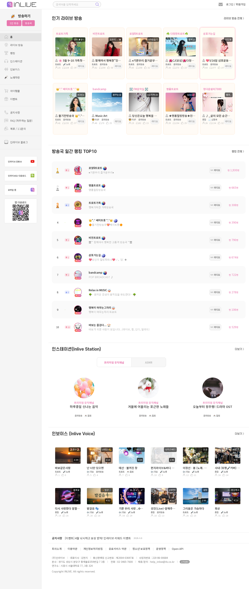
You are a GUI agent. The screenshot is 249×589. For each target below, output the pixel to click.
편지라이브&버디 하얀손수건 (163, 468)
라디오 (81, 66)
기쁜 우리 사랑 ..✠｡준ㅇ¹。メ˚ (131, 508)
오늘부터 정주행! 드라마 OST (212, 406)
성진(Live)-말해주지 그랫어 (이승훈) (163, 508)
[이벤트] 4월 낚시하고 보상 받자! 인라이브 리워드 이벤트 (98, 538)
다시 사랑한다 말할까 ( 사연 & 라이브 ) (67, 508)
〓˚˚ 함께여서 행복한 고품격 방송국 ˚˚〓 (110, 242)
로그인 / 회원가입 (236, 4)
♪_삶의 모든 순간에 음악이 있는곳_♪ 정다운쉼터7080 (217, 116)
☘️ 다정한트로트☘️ (177, 33)
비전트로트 (99, 33)
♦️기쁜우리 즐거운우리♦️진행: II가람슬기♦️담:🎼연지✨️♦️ (143, 60)
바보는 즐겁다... (98, 325)
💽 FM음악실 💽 (139, 89)
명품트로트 (172, 89)
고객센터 (184, 561)
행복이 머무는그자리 (100, 307)
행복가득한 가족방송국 (101, 207)
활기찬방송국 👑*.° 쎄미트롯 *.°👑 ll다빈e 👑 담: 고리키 (70, 116)
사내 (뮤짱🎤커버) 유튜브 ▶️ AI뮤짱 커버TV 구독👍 (227, 468)
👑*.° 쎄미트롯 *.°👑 (68, 89)
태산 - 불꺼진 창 (128, 468)
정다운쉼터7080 (212, 89)
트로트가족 (62, 33)
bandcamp (99, 89)
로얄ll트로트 (136, 33)
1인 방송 (14, 23)
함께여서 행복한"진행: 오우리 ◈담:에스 (107, 60)
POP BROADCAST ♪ (101, 277)
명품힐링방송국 (97, 190)
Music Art (99, 116)
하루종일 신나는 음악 (84, 406)
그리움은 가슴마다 (193, 508)
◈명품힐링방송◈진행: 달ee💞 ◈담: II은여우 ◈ (180, 116)
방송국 (28, 23)
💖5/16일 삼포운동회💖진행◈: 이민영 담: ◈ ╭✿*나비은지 (217, 60)
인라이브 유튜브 (22, 161)
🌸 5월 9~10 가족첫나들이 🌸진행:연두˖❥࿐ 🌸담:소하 (70, 60)
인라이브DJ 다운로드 (22, 175)
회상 (217, 508)
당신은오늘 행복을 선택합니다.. (143, 116)
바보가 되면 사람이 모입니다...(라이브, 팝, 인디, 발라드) (119, 329)
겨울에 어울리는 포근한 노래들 (148, 406)
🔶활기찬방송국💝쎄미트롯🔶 (106, 224)
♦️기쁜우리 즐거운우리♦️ (101, 172)
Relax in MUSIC (98, 290)
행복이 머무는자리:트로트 (103, 312)
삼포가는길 (209, 33)
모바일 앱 (22, 190)
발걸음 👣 (93, 508)
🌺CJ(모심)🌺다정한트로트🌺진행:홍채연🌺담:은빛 (180, 60)
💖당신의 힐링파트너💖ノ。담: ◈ (108, 259)
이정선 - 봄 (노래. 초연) (195, 468)
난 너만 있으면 (95, 468)
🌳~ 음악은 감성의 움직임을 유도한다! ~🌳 (112, 294)
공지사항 (57, 538)
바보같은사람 (63, 468)
